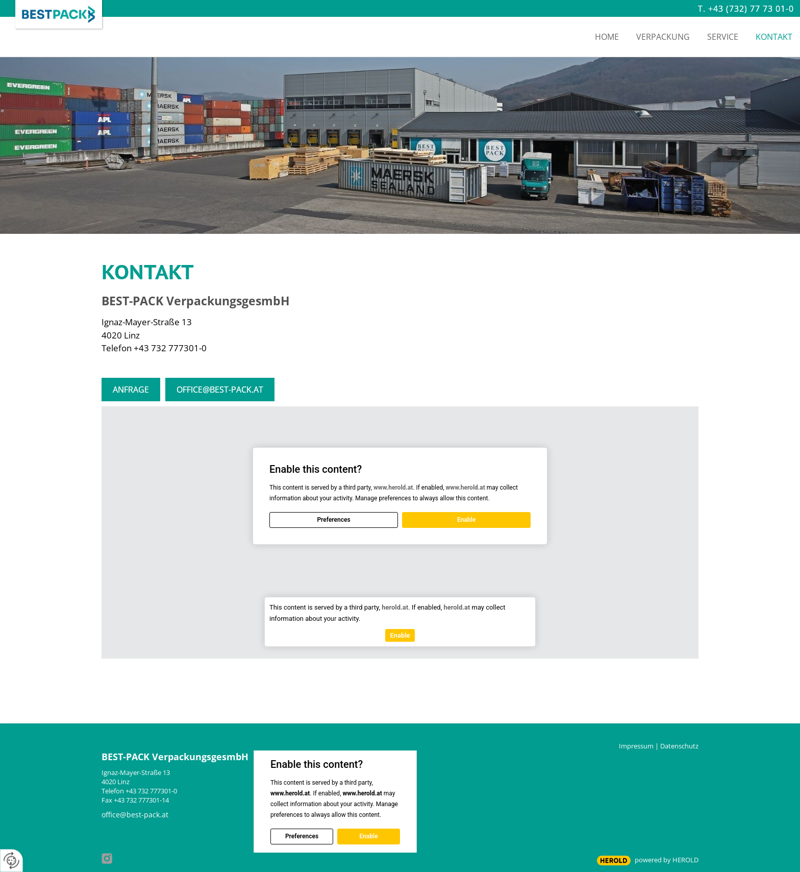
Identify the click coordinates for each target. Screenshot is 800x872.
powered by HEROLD (666, 859)
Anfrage (131, 389)
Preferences (333, 519)
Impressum (636, 745)
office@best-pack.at (220, 389)
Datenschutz (679, 745)
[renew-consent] (11, 860)
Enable (466, 519)
